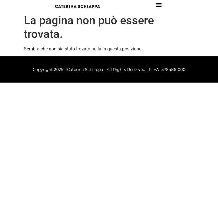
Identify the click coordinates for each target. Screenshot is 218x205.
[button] (158, 4)
